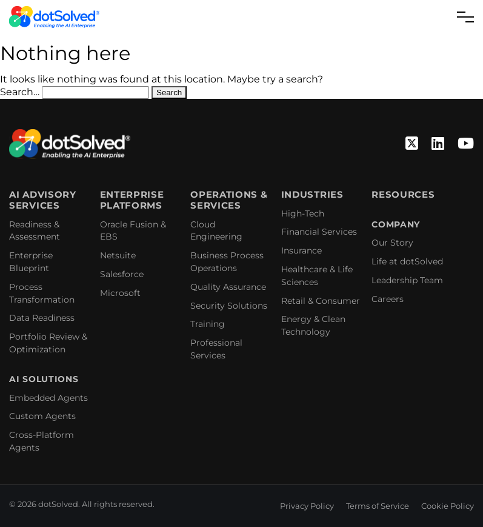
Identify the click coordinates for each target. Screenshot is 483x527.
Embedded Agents (48, 397)
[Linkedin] (437, 144)
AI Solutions (43, 379)
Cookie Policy (447, 506)
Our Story (392, 242)
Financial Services (319, 231)
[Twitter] (411, 144)
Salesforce (122, 274)
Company (395, 225)
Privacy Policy (307, 506)
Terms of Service (377, 506)
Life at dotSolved (407, 261)
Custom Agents (42, 416)
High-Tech (302, 213)
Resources (403, 194)
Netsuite (118, 255)
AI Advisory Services (42, 200)
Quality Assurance (228, 286)
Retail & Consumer (320, 300)
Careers (387, 299)
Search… (19, 92)
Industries (312, 194)
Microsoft (120, 292)
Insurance (301, 250)
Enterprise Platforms (132, 200)
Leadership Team (407, 280)
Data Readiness (42, 317)
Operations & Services (228, 200)
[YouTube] (466, 144)
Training (207, 323)
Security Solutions (228, 305)
